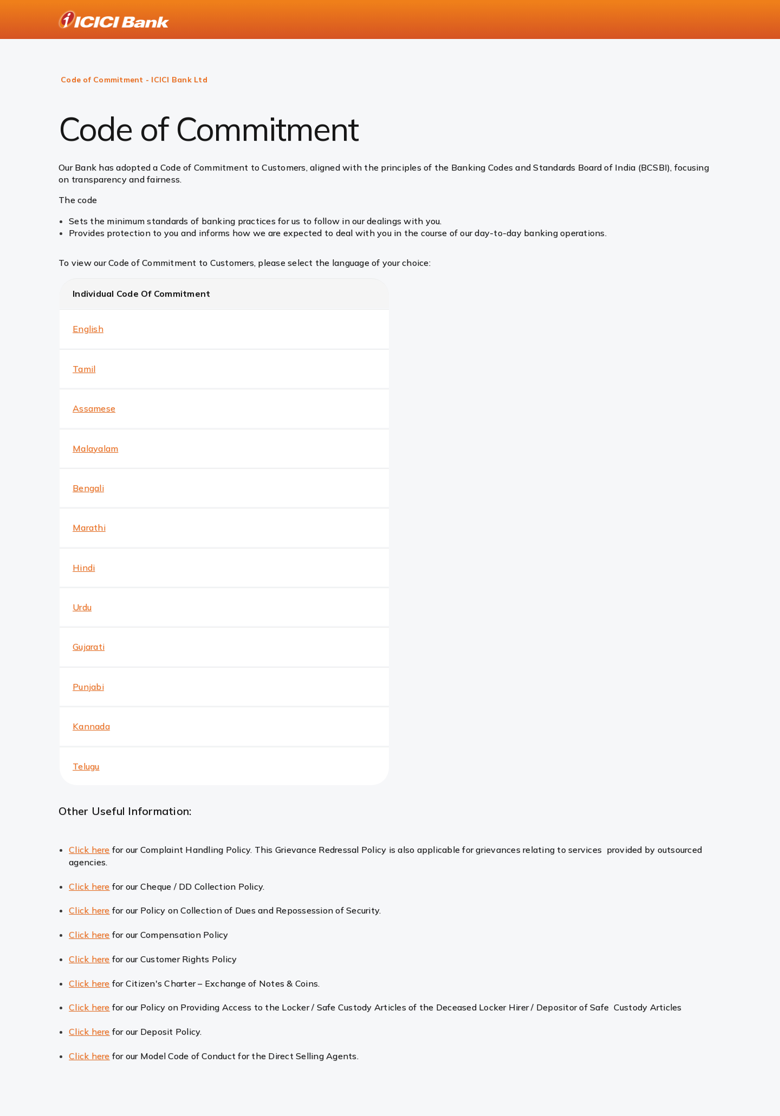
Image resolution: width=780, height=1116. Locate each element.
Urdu (82, 607)
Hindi (84, 567)
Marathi (89, 527)
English (88, 328)
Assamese (94, 408)
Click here (89, 849)
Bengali (88, 487)
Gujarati (89, 646)
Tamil (84, 368)
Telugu (86, 766)
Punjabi (88, 686)
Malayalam (95, 448)
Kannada (91, 726)
